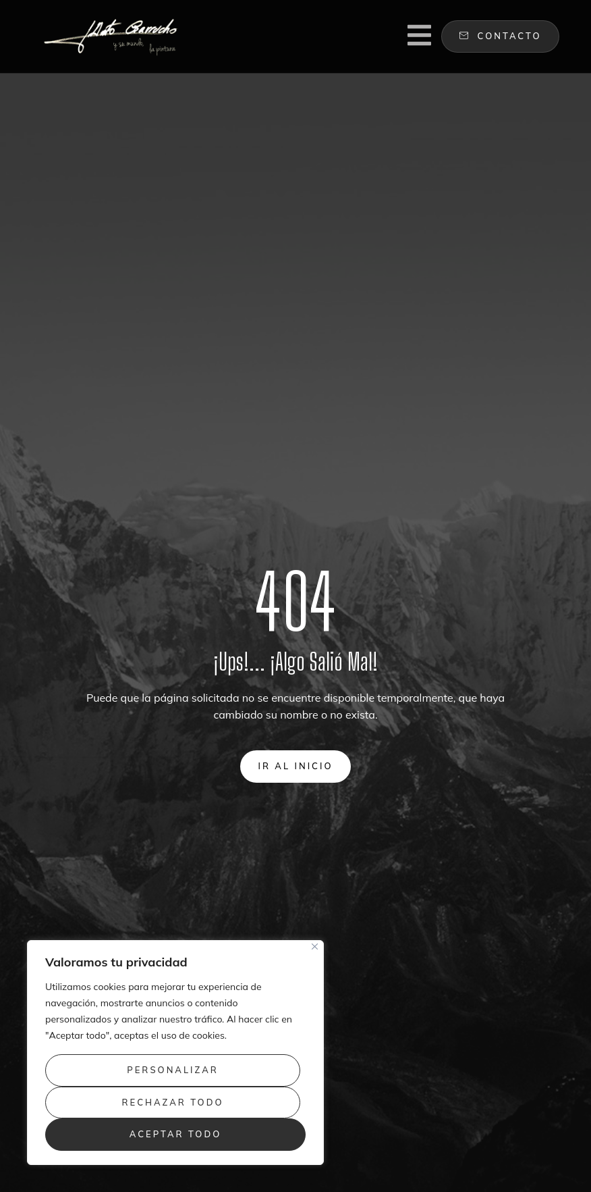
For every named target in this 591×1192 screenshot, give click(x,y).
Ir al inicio (295, 765)
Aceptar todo (175, 1134)
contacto (500, 35)
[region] (175, 1052)
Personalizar (173, 1069)
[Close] (315, 946)
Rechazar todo (173, 1102)
